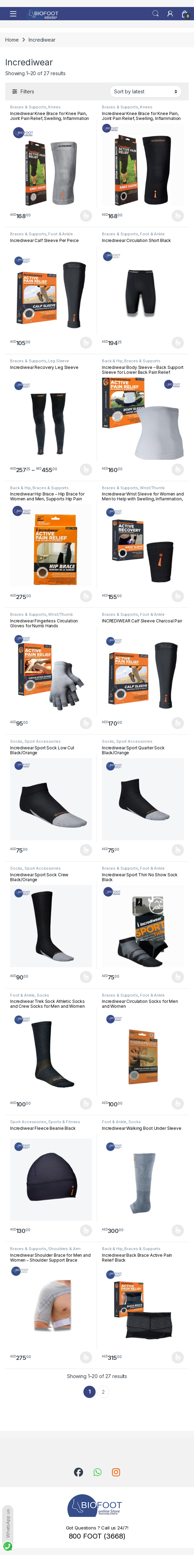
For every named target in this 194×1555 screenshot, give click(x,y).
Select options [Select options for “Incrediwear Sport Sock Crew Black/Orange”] (86, 977)
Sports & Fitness (64, 1121)
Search (155, 13)
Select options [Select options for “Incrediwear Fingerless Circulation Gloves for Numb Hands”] (86, 723)
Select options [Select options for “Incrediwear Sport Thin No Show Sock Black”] (178, 977)
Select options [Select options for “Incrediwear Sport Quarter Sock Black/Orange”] (178, 850)
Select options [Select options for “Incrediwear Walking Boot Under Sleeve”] (178, 1230)
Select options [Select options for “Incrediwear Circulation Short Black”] (178, 343)
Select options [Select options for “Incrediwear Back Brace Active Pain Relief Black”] (178, 1357)
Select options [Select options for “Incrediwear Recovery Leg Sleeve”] (86, 470)
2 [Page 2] (103, 1392)
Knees (54, 107)
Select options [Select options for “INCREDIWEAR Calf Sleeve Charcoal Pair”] (178, 723)
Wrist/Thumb (152, 487)
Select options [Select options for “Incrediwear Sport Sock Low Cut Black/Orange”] (86, 850)
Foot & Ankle (60, 233)
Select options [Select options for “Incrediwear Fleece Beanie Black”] (86, 1230)
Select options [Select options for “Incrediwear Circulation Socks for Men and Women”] (178, 1104)
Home (11, 40)
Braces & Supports (28, 107)
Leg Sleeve (58, 360)
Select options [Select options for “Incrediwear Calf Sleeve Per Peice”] (86, 343)
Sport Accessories (42, 741)
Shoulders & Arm (64, 1248)
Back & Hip (112, 360)
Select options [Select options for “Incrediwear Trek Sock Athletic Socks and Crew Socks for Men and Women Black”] (86, 1104)
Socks (16, 741)
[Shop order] (146, 91)
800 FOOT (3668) (97, 1536)
